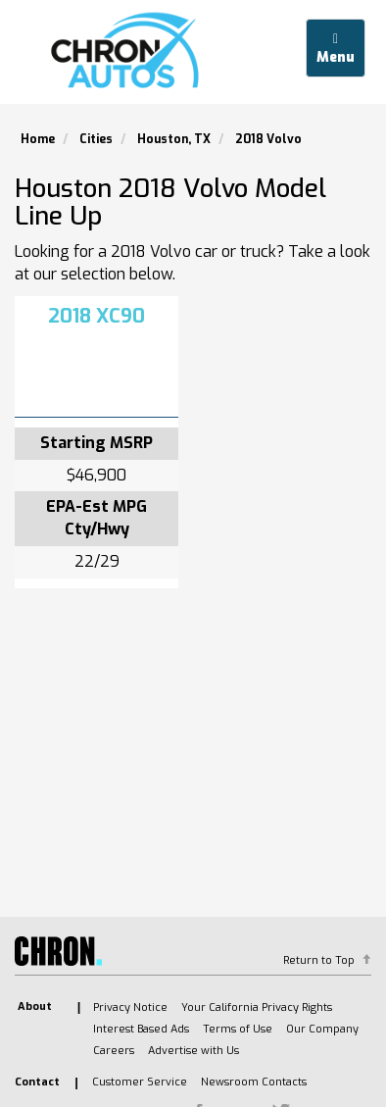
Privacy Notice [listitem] (130, 1007)
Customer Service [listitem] (139, 1082)
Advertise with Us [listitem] (193, 1050)
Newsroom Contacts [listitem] (254, 1082)
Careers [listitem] (113, 1050)
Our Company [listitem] (322, 1029)
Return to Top (319, 960)
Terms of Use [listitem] (237, 1029)
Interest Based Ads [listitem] (141, 1029)
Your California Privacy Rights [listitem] (256, 1007)
